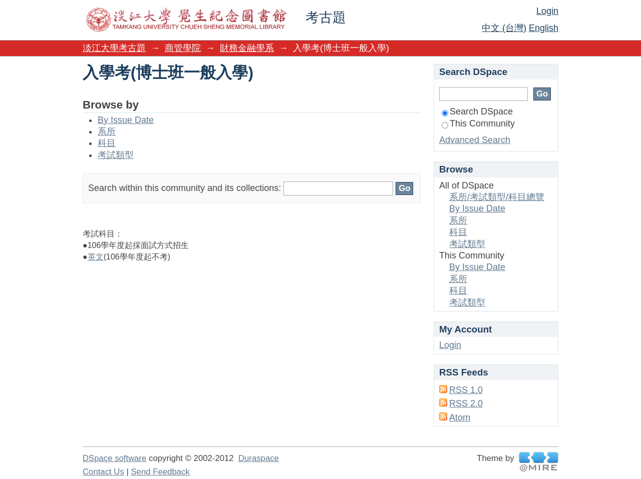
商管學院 (183, 48)
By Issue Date (126, 120)
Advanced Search (474, 140)
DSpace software (114, 458)
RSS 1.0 (466, 390)
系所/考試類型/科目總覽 (496, 197)
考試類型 (116, 155)
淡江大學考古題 (114, 48)
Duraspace (258, 458)
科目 (107, 143)
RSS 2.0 (466, 403)
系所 (107, 131)
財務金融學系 (247, 48)
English (543, 28)
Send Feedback (160, 471)
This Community (478, 123)
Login (547, 11)
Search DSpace (477, 111)
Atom (459, 417)
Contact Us (103, 471)
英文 (96, 256)
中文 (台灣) (504, 28)
